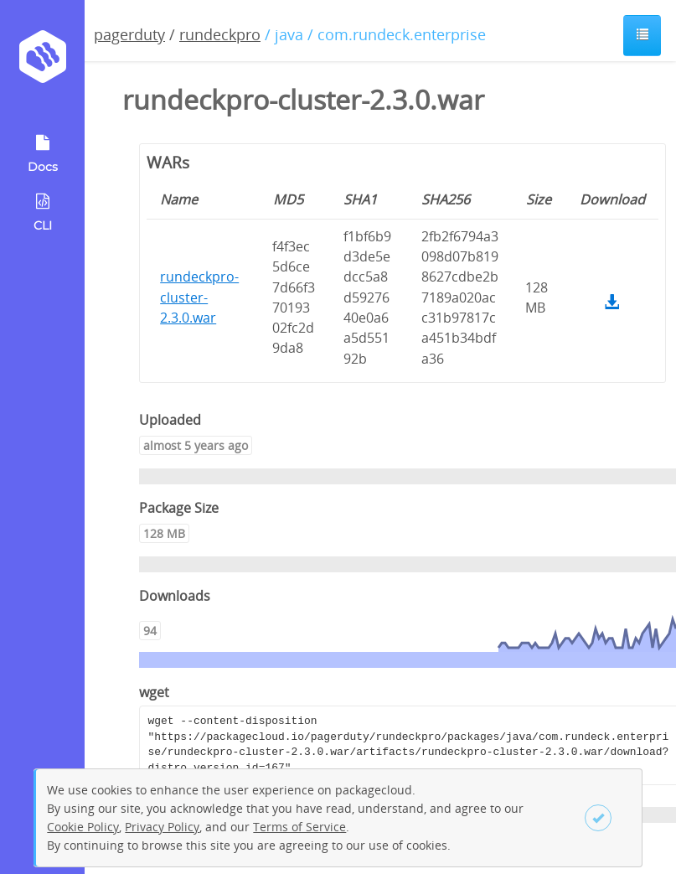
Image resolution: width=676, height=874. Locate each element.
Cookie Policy (83, 827)
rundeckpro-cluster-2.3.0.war (199, 297)
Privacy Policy (162, 827)
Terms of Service (299, 827)
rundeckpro (220, 34)
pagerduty (129, 34)
